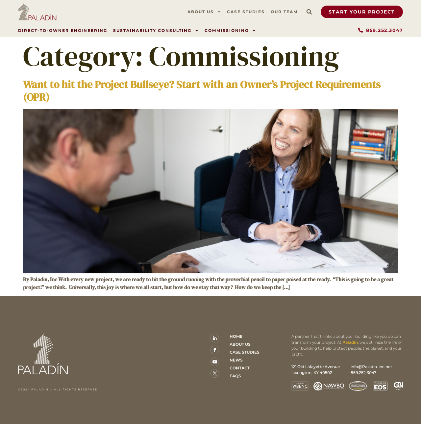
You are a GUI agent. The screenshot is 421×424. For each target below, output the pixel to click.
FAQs (235, 375)
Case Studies (246, 11)
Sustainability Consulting (156, 30)
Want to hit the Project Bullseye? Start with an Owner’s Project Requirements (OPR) (202, 90)
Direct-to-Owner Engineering (62, 30)
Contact (240, 367)
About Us (204, 12)
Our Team (284, 11)
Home (236, 336)
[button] (309, 12)
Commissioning (230, 30)
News (236, 360)
